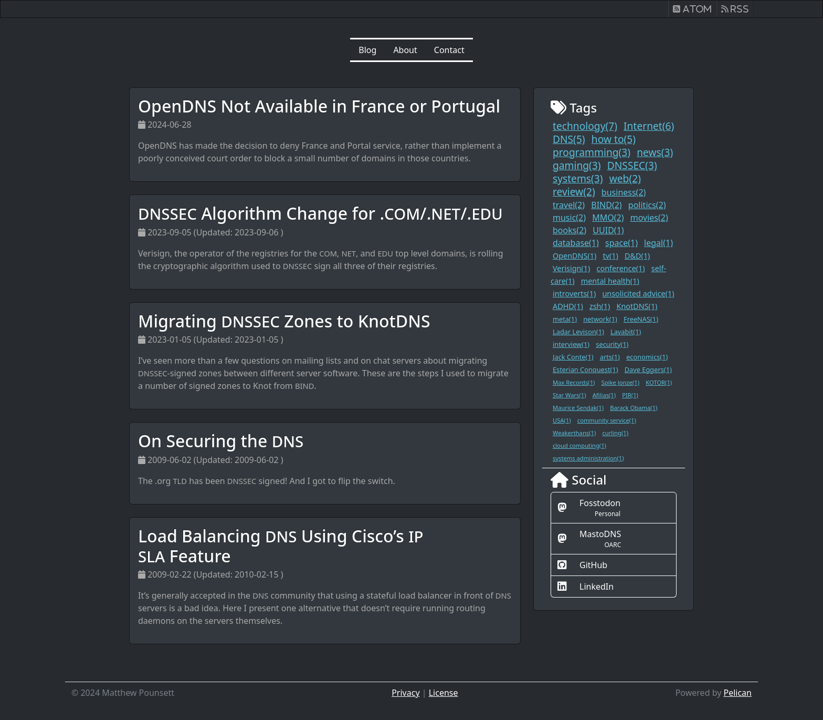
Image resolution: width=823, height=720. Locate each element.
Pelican (737, 692)
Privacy (405, 692)
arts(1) (610, 357)
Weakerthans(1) (574, 433)
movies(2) (649, 217)
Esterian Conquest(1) (585, 369)
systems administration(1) (588, 458)
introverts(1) (574, 294)
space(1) (621, 243)
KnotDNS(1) (637, 306)
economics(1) (647, 357)
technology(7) (585, 126)
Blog (367, 50)
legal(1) (658, 243)
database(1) (576, 243)
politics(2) (647, 205)
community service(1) (606, 420)
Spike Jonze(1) (621, 382)
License (443, 692)
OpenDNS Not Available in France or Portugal (319, 106)
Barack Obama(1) (633, 408)
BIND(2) (606, 205)
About (405, 50)
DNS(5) (569, 139)
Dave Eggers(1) (648, 369)
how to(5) (614, 139)
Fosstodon (599, 503)
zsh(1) (599, 306)
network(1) (600, 319)
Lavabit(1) (625, 331)
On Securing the (220, 440)
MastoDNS (600, 534)
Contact (449, 50)
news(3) (655, 152)
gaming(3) (577, 165)
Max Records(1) (574, 382)
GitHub (593, 565)
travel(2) (569, 205)
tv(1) (610, 256)
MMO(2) (608, 217)
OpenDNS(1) (574, 256)
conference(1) (621, 268)
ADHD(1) (568, 306)
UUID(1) (608, 230)
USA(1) (562, 420)
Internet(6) (649, 126)
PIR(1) (630, 395)
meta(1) (565, 319)
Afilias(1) (604, 395)
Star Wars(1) (569, 395)
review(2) (574, 191)
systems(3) (578, 178)
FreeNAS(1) (641, 319)
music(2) (569, 217)
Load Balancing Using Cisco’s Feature (281, 545)
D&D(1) (637, 256)
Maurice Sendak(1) (578, 408)
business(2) (624, 192)
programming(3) (591, 152)
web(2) (625, 178)
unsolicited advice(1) (638, 294)
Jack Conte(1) (573, 357)
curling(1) (615, 433)
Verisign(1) (571, 268)
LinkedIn (596, 586)
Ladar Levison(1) (578, 331)
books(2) (569, 230)
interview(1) (571, 344)
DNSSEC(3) (632, 165)
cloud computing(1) (579, 445)
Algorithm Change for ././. (320, 213)
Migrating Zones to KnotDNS (284, 321)
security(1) (612, 344)
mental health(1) (610, 281)
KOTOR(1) (659, 382)
